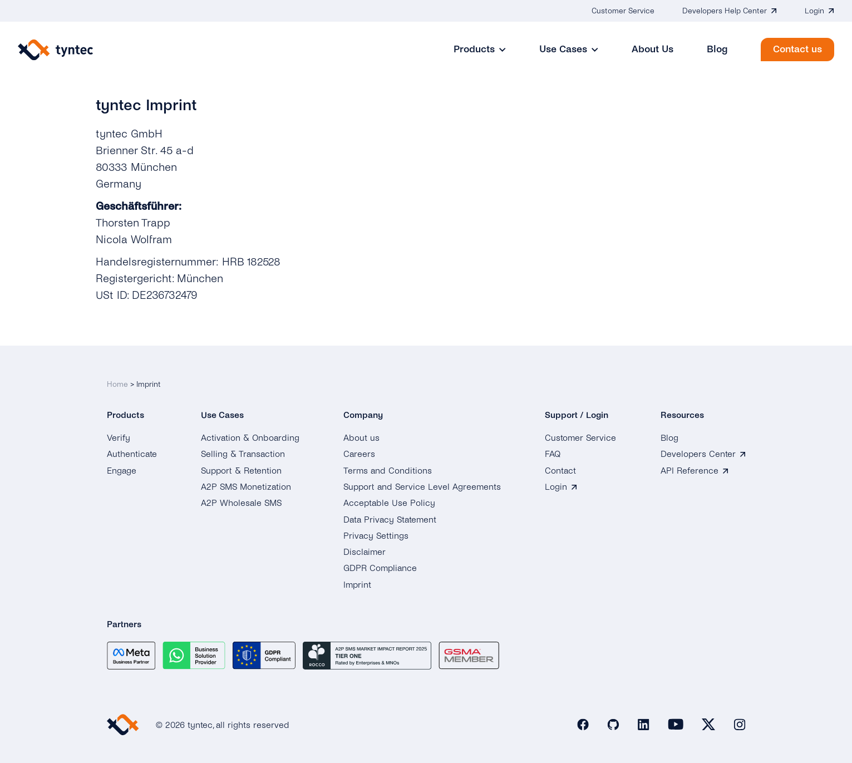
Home (117, 384)
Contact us (797, 49)
